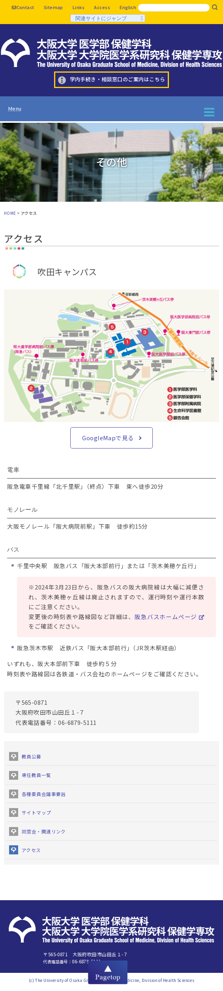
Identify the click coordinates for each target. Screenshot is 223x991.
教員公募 (31, 756)
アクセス (31, 849)
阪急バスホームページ (166, 616)
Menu (15, 108)
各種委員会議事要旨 (44, 793)
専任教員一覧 (36, 774)
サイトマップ (36, 812)
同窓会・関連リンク (44, 831)
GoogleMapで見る (108, 438)
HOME (10, 213)
